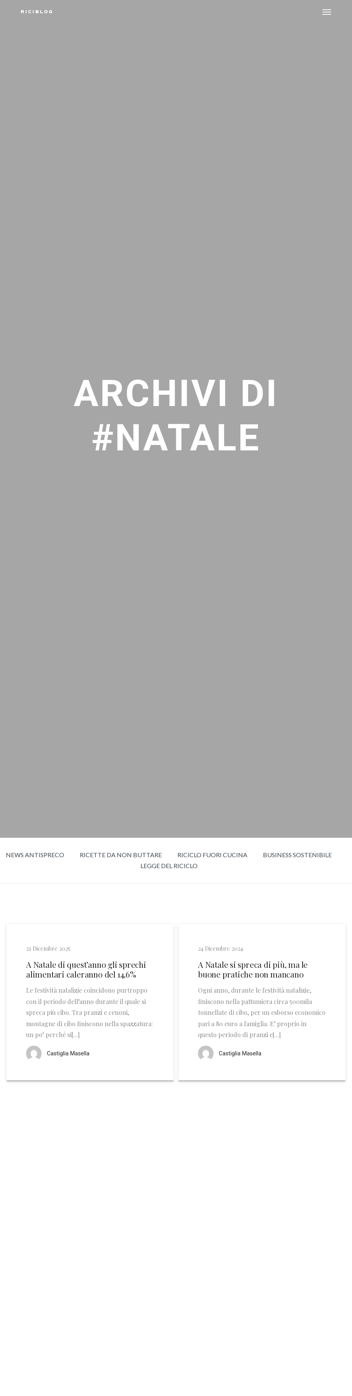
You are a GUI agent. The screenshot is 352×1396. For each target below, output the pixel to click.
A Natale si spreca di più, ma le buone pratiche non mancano (253, 969)
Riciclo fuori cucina (212, 854)
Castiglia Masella (68, 1053)
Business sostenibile (297, 854)
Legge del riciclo (169, 865)
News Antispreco (35, 854)
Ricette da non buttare (121, 854)
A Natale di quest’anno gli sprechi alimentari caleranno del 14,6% (86, 969)
